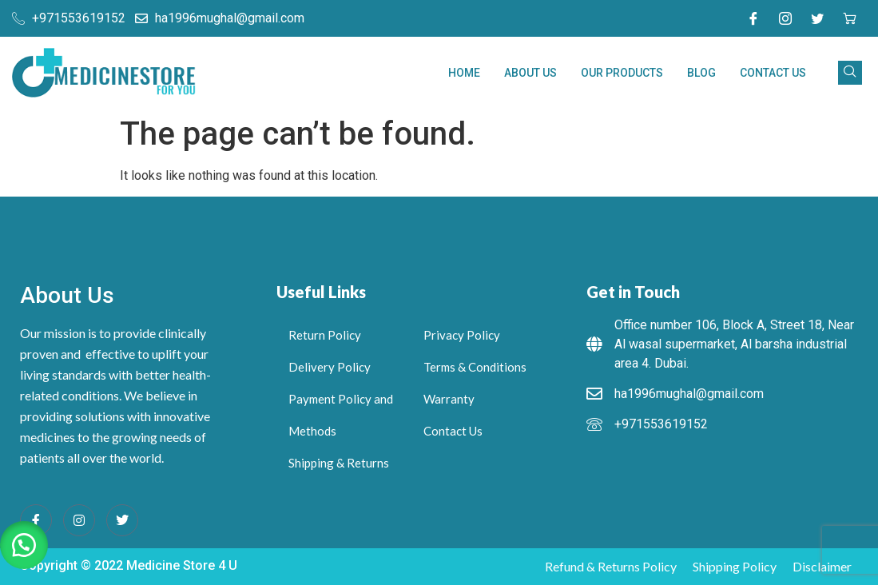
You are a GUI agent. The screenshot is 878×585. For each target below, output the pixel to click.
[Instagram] (785, 18)
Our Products (622, 72)
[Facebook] (753, 18)
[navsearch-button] (850, 73)
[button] (24, 545)
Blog (701, 72)
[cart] (849, 18)
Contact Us (773, 72)
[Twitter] (817, 18)
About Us (530, 72)
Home (464, 72)
